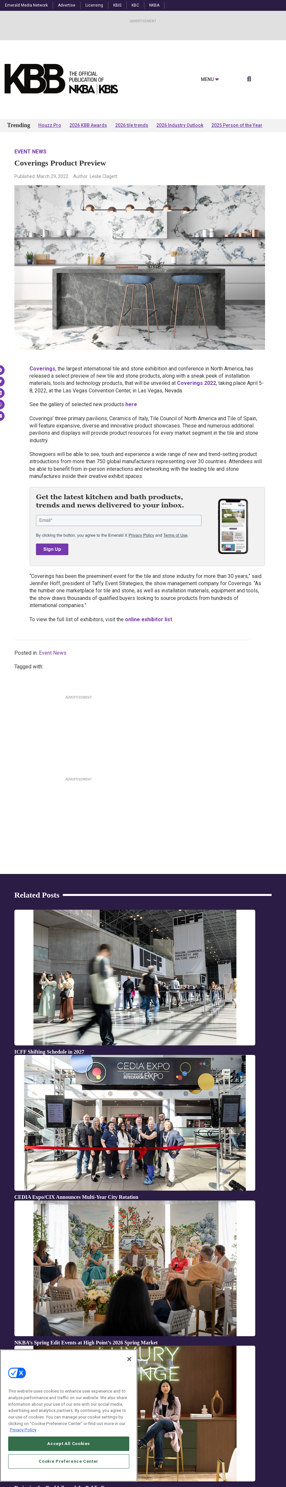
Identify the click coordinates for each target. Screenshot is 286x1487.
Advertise (66, 5)
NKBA (154, 5)
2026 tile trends (131, 125)
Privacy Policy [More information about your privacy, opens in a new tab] (23, 1429)
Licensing (94, 5)
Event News (30, 152)
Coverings (42, 369)
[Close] (129, 1359)
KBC (135, 5)
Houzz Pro (49, 125)
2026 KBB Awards (88, 125)
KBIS (117, 5)
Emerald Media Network (26, 5)
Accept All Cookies (68, 1443)
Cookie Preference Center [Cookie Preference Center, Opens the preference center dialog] (68, 1461)
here (131, 404)
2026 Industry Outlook (179, 125)
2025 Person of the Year (236, 125)
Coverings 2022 (196, 383)
